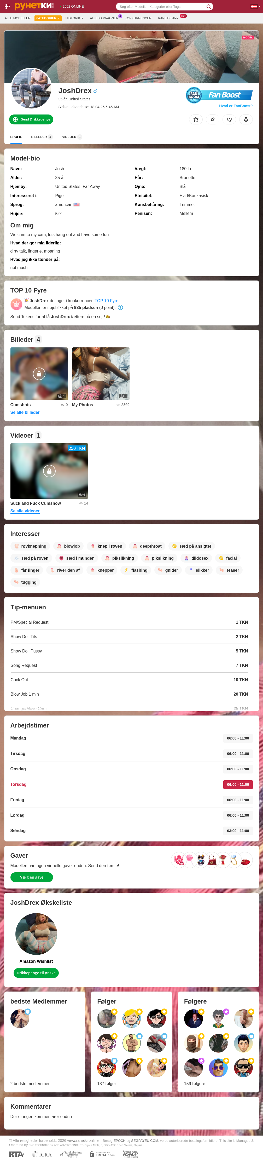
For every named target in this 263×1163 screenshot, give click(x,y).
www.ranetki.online (83, 1140)
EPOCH (120, 1141)
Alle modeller (18, 18)
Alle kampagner (105, 17)
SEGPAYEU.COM (144, 1141)
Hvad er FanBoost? (236, 106)
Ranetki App (169, 17)
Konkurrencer (138, 18)
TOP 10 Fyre (106, 301)
